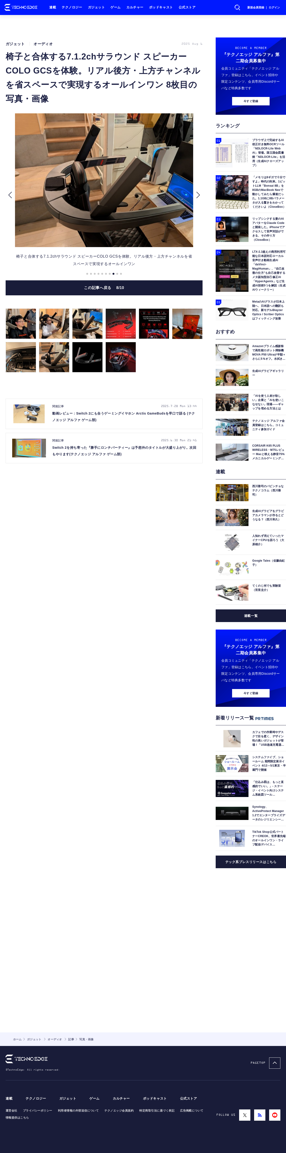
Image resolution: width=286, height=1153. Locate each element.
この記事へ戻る (104, 311)
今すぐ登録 (251, 159)
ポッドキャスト (161, 7)
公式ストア (187, 7)
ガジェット (96, 7)
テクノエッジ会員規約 (119, 1110)
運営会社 (11, 1110)
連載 (52, 7)
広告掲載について (191, 1110)
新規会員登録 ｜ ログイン (263, 7)
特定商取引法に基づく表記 (156, 1110)
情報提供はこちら (17, 1117)
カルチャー (134, 7)
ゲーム (115, 7)
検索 (237, 7)
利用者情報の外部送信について (78, 1110)
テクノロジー (72, 7)
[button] (10, 218)
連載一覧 (251, 674)
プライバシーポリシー (37, 1110)
